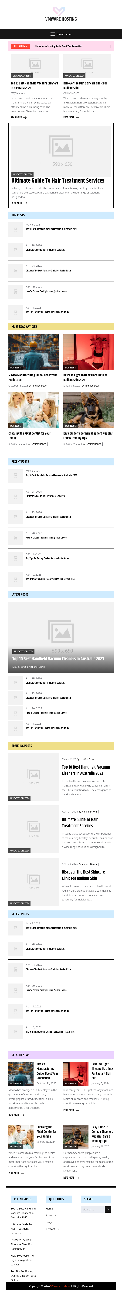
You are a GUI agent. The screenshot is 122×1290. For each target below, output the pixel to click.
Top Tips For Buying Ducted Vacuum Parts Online (47, 312)
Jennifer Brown (39, 385)
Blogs (49, 1222)
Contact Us (52, 1229)
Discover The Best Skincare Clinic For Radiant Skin (85, 86)
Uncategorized (22, 75)
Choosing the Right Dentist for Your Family (29, 436)
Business (15, 367)
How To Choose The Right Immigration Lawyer (46, 291)
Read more (19, 117)
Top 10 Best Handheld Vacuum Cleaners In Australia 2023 (34, 86)
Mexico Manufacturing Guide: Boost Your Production (58, 46)
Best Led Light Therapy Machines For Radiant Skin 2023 (85, 378)
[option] (72, 46)
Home (49, 1208)
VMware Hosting (61, 19)
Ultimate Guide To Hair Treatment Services (58, 180)
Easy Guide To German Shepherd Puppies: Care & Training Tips (88, 436)
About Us (51, 1215)
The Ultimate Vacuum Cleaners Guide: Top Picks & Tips (50, 579)
